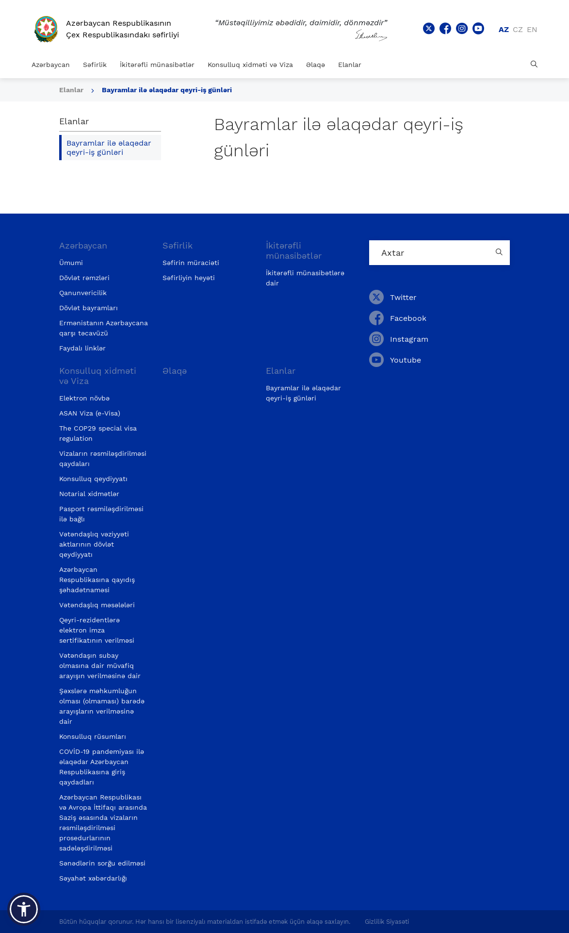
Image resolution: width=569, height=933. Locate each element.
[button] (24, 909)
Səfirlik (95, 64)
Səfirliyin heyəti (189, 278)
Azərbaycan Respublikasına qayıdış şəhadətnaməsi (97, 580)
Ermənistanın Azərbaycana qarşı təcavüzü (103, 328)
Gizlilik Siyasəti (387, 921)
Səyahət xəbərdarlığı (93, 878)
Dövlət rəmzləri (84, 278)
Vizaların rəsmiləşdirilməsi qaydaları (102, 458)
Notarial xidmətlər (89, 494)
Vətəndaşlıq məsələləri (97, 605)
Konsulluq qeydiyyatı (93, 479)
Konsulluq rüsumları (92, 736)
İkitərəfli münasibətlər (157, 64)
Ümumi (71, 263)
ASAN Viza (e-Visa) (89, 413)
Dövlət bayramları (88, 308)
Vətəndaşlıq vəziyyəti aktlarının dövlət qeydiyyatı (94, 544)
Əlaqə (315, 64)
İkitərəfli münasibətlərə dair (305, 278)
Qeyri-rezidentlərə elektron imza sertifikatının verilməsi (96, 630)
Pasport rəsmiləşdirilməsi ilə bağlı (101, 514)
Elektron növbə (84, 398)
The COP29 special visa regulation (98, 433)
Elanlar (349, 64)
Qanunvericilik (83, 293)
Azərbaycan (51, 64)
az (504, 29)
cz (518, 29)
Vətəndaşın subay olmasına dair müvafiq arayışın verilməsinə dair (100, 665)
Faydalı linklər (82, 348)
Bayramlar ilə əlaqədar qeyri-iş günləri (167, 90)
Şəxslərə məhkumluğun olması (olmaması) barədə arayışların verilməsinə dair (102, 706)
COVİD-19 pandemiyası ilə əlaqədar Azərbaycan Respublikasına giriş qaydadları (101, 767)
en (532, 29)
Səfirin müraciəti (191, 263)
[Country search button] (500, 252)
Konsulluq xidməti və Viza (250, 64)
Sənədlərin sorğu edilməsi (102, 863)
